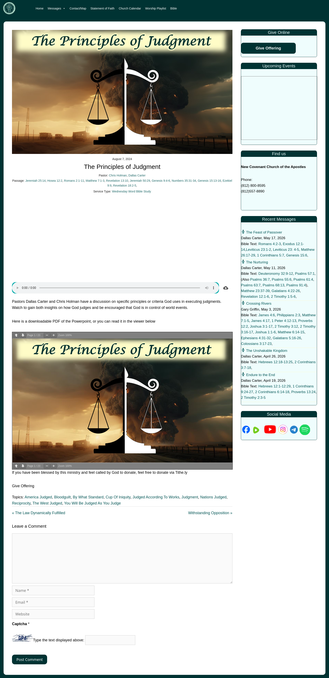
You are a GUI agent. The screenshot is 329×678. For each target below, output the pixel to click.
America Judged (38, 497)
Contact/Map (78, 8)
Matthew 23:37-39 (255, 291)
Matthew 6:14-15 (291, 332)
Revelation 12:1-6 (255, 297)
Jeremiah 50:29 (140, 180)
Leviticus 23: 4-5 (286, 250)
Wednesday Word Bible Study (131, 191)
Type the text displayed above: (58, 640)
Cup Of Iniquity (118, 497)
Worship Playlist (155, 8)
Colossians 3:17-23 (256, 344)
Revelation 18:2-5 (124, 185)
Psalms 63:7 (251, 285)
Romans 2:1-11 (74, 180)
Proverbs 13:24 (303, 392)
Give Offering (268, 48)
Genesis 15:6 (296, 255)
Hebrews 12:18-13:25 (275, 362)
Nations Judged (213, 497)
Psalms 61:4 (303, 280)
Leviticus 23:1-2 (258, 250)
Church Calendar (130, 8)
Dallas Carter (137, 175)
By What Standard (88, 497)
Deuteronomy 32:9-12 (275, 274)
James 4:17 (260, 321)
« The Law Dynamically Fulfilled (38, 513)
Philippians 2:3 (288, 315)
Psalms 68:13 (273, 285)
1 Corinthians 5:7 (270, 255)
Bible (173, 8)
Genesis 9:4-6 (161, 180)
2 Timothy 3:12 (286, 326)
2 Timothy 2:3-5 (253, 398)
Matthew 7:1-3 (95, 180)
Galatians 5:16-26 (287, 338)
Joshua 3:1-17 (261, 326)
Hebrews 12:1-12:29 (274, 386)
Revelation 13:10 (117, 180)
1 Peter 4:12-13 (284, 321)
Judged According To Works (156, 497)
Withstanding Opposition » (210, 513)
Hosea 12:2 (54, 180)
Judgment (190, 497)
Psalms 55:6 (282, 280)
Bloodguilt (62, 497)
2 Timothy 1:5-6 (283, 297)
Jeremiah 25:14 (35, 180)
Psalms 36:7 (260, 280)
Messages (56, 8)
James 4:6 (266, 315)
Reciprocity (21, 503)
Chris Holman (118, 175)
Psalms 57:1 (305, 274)
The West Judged (47, 503)
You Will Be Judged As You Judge (92, 503)
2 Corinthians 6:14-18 (272, 392)
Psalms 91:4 (296, 285)
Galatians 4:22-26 (286, 291)
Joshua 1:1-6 (265, 332)
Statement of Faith (102, 8)
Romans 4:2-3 (269, 244)
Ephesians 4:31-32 (256, 338)
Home (39, 8)
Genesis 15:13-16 (209, 180)
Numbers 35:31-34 (184, 180)
